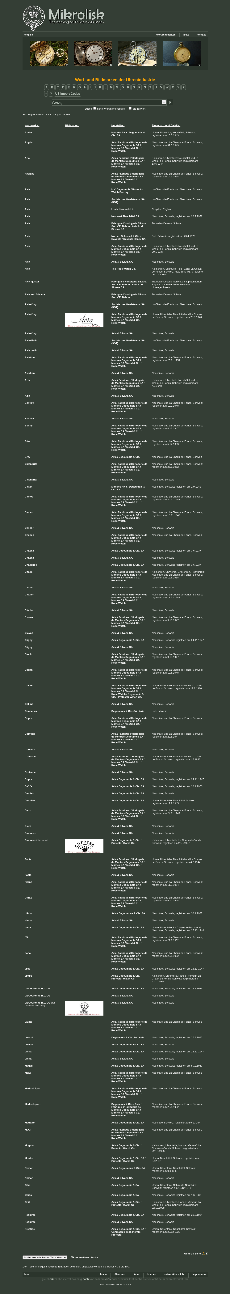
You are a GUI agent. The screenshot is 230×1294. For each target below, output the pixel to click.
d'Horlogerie (136, 142)
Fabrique (123, 142)
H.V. (113, 189)
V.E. (119, 226)
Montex (115, 148)
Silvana (142, 223)
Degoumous (126, 913)
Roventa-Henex (132, 239)
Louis (114, 209)
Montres (116, 132)
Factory (123, 192)
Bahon (126, 226)
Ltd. (132, 209)
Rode (114, 151)
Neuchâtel (129, 216)
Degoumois (136, 132)
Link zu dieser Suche (84, 1257)
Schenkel (126, 236)
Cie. (113, 135)
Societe (115, 199)
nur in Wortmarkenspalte (111, 108)
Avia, (114, 142)
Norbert (115, 236)
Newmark (124, 209)
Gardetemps (133, 199)
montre (136, 1231)
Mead (129, 148)
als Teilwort (139, 108)
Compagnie (118, 1231)
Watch (122, 151)
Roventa (116, 239)
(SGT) (114, 202)
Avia (124, 132)
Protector (137, 189)
